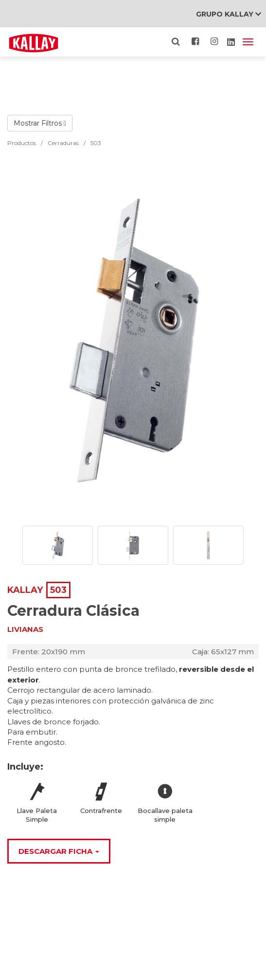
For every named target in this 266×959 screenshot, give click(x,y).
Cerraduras (63, 143)
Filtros (53, 123)
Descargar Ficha (58, 851)
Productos (21, 143)
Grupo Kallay (228, 14)
